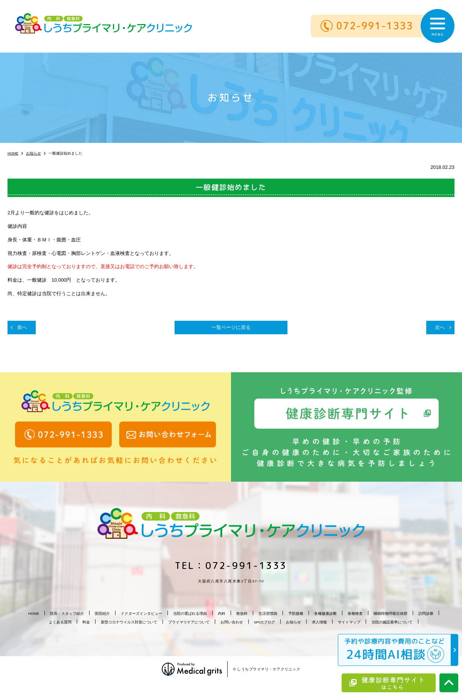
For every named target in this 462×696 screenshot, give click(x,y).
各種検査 (355, 613)
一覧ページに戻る (231, 327)
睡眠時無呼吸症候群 (390, 613)
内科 (221, 613)
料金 (86, 622)
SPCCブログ (264, 622)
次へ (440, 327)
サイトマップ (349, 622)
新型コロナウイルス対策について (129, 622)
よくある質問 (60, 622)
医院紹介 (102, 613)
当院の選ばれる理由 (190, 613)
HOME (33, 613)
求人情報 (319, 622)
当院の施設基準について (392, 622)
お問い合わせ (231, 622)
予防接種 (295, 613)
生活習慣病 (267, 613)
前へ (22, 327)
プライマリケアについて (189, 622)
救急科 (242, 613)
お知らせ (293, 622)
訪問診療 (425, 613)
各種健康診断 (325, 613)
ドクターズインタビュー (141, 613)
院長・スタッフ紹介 (67, 613)
